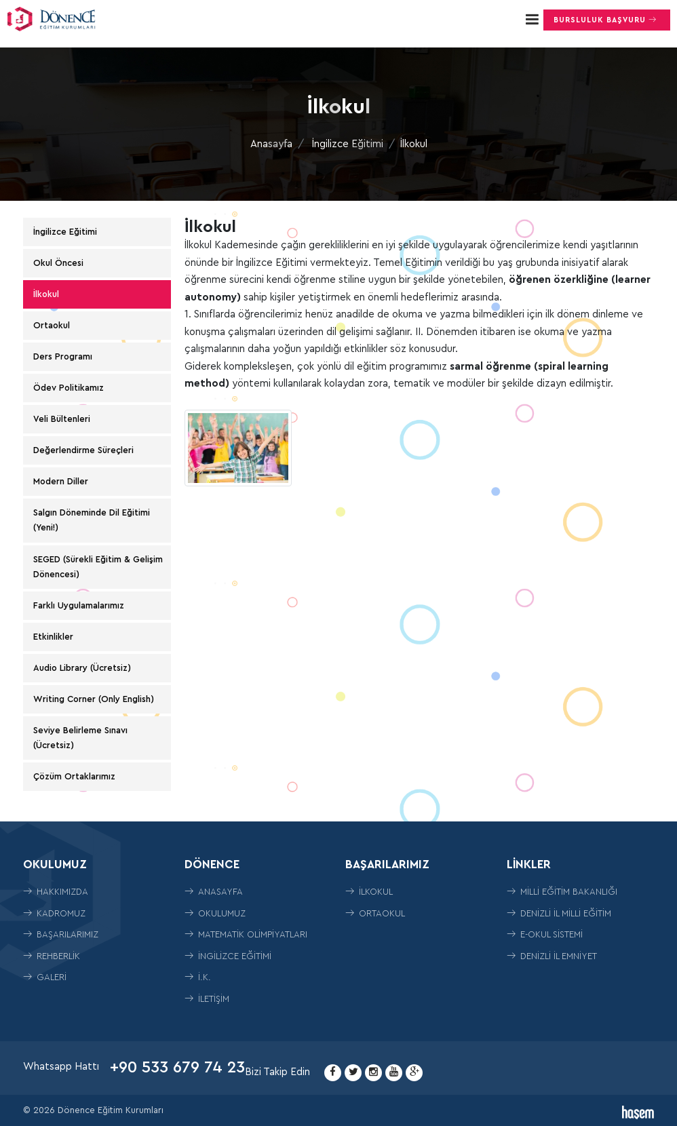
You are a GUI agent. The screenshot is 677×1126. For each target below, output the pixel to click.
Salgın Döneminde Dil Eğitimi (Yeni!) (91, 520)
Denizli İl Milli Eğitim (559, 913)
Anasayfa (271, 144)
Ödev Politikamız (68, 387)
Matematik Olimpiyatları (246, 934)
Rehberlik (51, 956)
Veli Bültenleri (61, 418)
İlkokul (46, 294)
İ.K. (198, 977)
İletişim (207, 998)
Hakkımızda (55, 891)
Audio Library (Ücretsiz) (82, 667)
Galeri (44, 977)
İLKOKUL (369, 891)
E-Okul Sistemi (545, 934)
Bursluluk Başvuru (607, 20)
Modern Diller (60, 481)
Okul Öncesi (58, 262)
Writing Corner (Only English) (93, 699)
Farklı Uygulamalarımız (78, 605)
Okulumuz (215, 913)
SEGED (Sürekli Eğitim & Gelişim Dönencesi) (98, 567)
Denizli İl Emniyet (552, 956)
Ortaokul (51, 325)
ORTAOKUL (375, 913)
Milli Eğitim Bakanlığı (562, 891)
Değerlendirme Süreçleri (83, 450)
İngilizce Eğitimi (347, 144)
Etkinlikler (53, 636)
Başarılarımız (60, 934)
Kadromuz (54, 913)
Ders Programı (62, 356)
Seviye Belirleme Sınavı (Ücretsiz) (80, 738)
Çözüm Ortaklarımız (74, 776)
